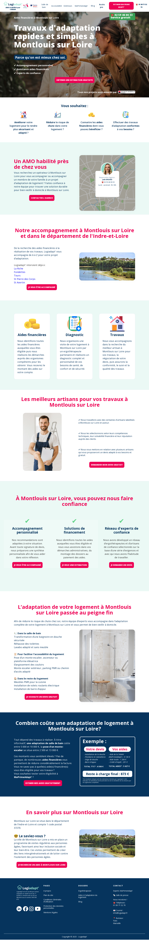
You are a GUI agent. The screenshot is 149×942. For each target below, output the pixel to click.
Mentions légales (50, 912)
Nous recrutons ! (120, 900)
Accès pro (102, 5)
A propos (47, 891)
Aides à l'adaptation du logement (87, 896)
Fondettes (19, 272)
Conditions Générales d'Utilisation (52, 901)
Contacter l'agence (42, 198)
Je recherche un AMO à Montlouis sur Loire (41, 865)
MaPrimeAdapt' (81, 6)
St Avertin (19, 282)
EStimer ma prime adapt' (121, 5)
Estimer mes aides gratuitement (42, 783)
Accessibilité (56, 6)
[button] (93, 6)
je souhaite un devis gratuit (41, 697)
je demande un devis (121, 565)
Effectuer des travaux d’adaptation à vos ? (125, 126)
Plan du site (48, 895)
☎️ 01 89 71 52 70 (141, 5)
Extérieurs (68, 6)
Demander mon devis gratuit (107, 464)
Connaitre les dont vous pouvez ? (91, 126)
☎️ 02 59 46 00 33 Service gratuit (122, 16)
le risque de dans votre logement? (57, 126)
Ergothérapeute (84, 891)
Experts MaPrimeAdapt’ (123, 891)
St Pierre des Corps (24, 278)
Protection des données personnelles (53, 907)
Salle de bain (44, 5)
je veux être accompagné (41, 287)
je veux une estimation (74, 565)
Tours (17, 275)
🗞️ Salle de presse (120, 895)
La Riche (18, 268)
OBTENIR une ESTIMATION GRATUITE (74, 80)
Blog (80, 902)
